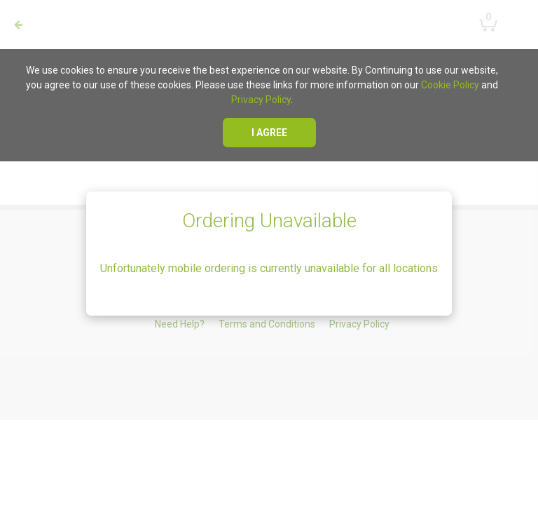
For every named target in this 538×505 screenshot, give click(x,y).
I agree (269, 132)
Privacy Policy (261, 99)
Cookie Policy (450, 84)
